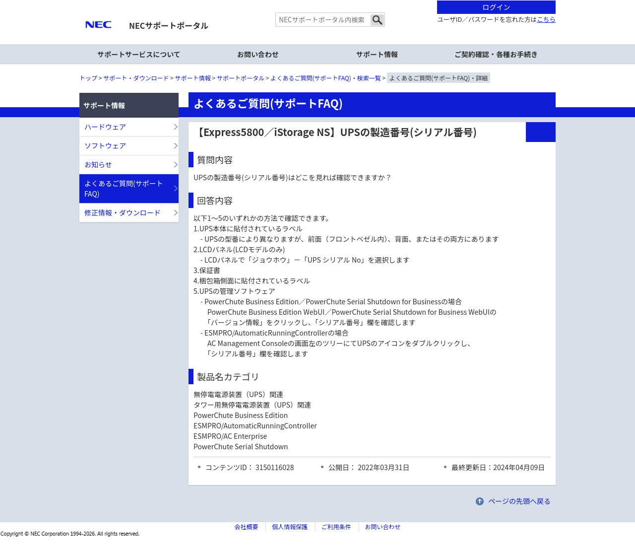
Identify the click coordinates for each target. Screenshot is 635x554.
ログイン (496, 7)
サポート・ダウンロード (136, 77)
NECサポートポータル (168, 25)
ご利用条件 (336, 526)
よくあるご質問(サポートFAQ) (123, 188)
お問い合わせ (258, 54)
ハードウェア (105, 127)
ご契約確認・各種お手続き (496, 54)
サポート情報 (193, 77)
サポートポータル (240, 77)
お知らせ (98, 164)
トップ (88, 77)
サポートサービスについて (139, 54)
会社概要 (246, 526)
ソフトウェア (105, 145)
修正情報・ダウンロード (122, 212)
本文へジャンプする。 (317, 0)
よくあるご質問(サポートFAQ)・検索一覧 (326, 77)
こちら (546, 19)
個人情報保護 (290, 526)
